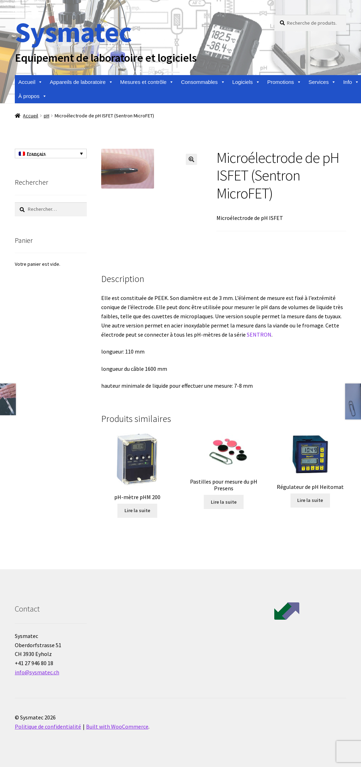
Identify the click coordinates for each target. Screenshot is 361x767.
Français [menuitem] (36, 154)
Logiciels (246, 82)
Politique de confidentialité (48, 726)
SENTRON (259, 334)
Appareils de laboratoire (81, 82)
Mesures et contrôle (147, 82)
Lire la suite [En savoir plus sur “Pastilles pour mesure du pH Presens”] (224, 502)
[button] (191, 159)
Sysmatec (73, 32)
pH (46, 115)
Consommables (203, 82)
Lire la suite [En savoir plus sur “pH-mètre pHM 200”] (137, 510)
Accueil (30, 82)
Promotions (284, 82)
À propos (32, 96)
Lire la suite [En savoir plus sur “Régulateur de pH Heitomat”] (310, 500)
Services (322, 82)
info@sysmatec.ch (37, 672)
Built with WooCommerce (117, 726)
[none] (51, 154)
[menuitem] (51, 154)
